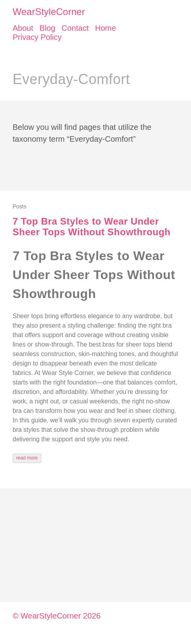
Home (105, 28)
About (23, 28)
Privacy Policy (37, 37)
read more (27, 458)
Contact (75, 28)
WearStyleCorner (49, 11)
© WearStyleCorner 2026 (56, 615)
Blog (47, 28)
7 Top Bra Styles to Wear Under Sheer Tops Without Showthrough (92, 227)
